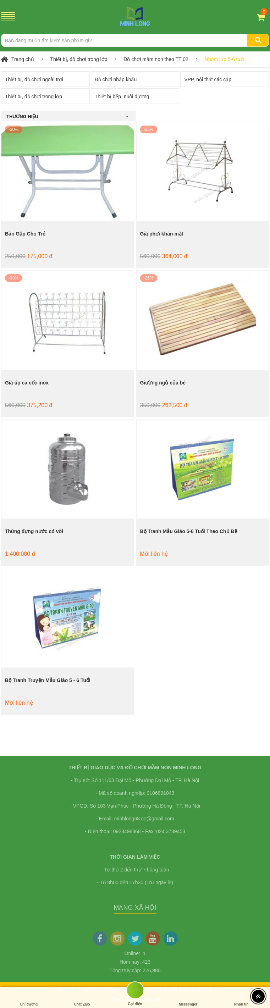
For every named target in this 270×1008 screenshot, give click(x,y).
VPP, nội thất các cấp (207, 79)
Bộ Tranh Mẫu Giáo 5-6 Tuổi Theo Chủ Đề (188, 531)
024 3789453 (170, 831)
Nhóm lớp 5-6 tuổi (224, 59)
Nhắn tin (241, 997)
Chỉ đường (29, 997)
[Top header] (258, 996)
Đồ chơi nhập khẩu (116, 79)
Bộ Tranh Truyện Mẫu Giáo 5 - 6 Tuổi (47, 680)
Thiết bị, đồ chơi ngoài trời (34, 79)
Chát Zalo (82, 997)
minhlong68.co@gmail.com (144, 818)
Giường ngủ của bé (163, 383)
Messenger (188, 997)
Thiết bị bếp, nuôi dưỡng (122, 96)
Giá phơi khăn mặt (161, 234)
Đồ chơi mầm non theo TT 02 (155, 59)
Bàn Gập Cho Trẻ (25, 234)
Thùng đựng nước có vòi (34, 531)
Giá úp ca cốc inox (27, 383)
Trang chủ (22, 59)
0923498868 (127, 831)
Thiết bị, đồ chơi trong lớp (79, 59)
